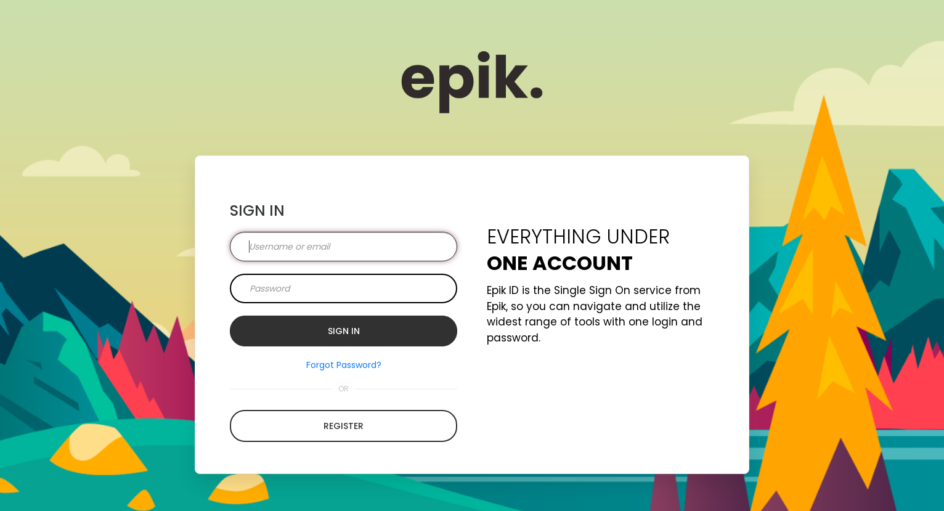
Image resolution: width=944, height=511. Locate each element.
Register (343, 426)
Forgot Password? (343, 365)
